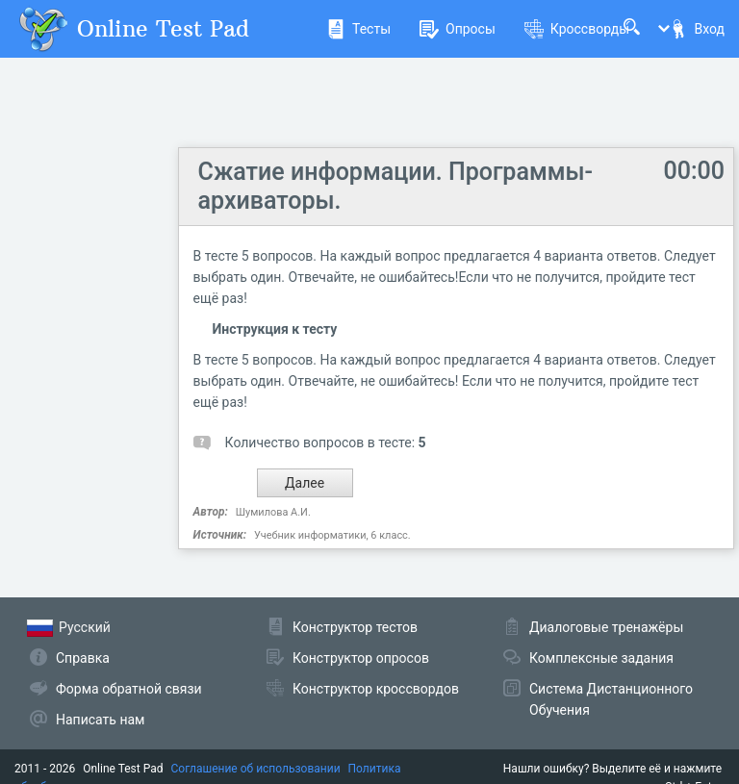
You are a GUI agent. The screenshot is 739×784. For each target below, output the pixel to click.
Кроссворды (576, 28)
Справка (83, 658)
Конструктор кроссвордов (376, 688)
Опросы (458, 28)
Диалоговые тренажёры (606, 627)
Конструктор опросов (361, 658)
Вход (697, 28)
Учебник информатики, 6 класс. (332, 535)
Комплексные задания (601, 658)
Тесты (358, 28)
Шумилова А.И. (273, 512)
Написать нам (100, 719)
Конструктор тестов (355, 627)
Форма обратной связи (129, 688)
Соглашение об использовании (256, 768)
